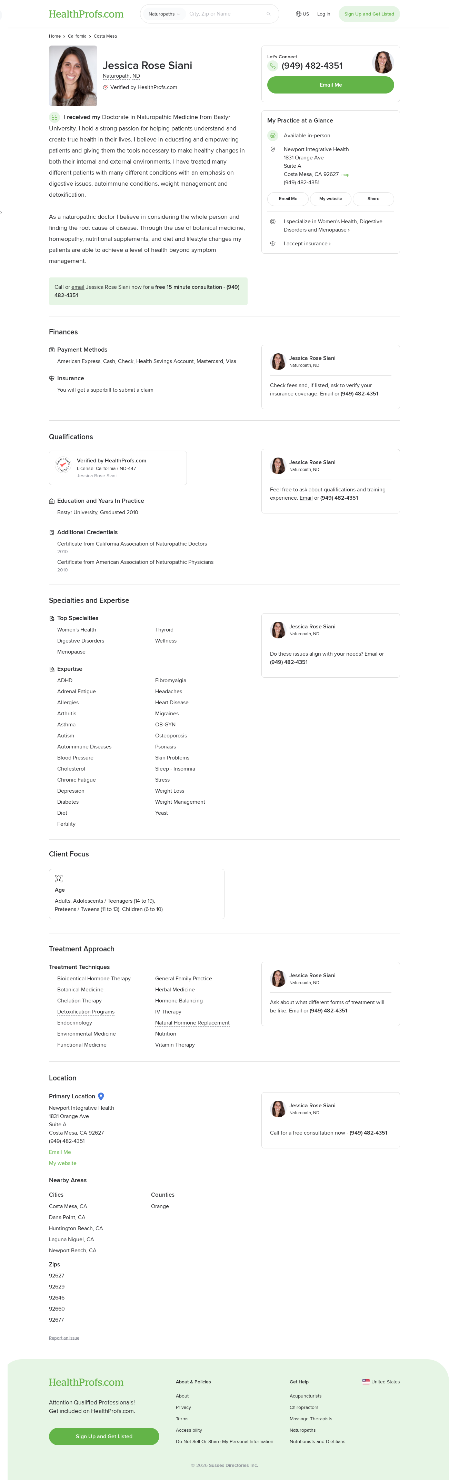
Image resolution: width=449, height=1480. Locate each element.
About (182, 1396)
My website (63, 1163)
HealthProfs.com (86, 14)
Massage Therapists (311, 1419)
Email (77, 287)
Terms (182, 1419)
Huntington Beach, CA (76, 1228)
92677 (56, 1319)
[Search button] (268, 13)
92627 (56, 1275)
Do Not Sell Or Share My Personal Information (224, 1441)
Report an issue (64, 1338)
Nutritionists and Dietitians (318, 1441)
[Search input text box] (223, 14)
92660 (57, 1308)
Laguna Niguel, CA (71, 1239)
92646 (56, 1297)
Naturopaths (162, 14)
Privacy (183, 1407)
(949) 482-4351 (305, 65)
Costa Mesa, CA (68, 1206)
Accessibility (189, 1430)
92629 (56, 1286)
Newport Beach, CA (73, 1250)
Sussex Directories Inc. (233, 1465)
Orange (160, 1206)
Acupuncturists (306, 1396)
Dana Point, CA (67, 1217)
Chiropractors (304, 1407)
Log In (323, 14)
